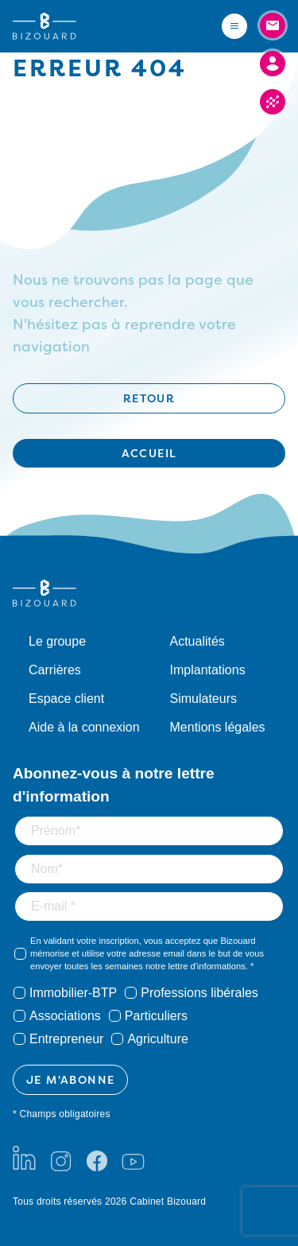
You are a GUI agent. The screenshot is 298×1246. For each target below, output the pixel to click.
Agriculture (157, 1039)
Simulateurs (203, 698)
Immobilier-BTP (73, 993)
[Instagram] (60, 1158)
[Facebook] (97, 1158)
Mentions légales (217, 727)
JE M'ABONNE (70, 1079)
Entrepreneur (66, 1039)
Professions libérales (199, 993)
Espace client (66, 698)
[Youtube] (133, 1158)
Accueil (149, 452)
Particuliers (156, 1016)
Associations (65, 1016)
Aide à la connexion (84, 727)
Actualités (197, 641)
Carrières (55, 670)
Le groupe (57, 641)
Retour (149, 398)
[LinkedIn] (24, 1158)
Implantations (208, 670)
